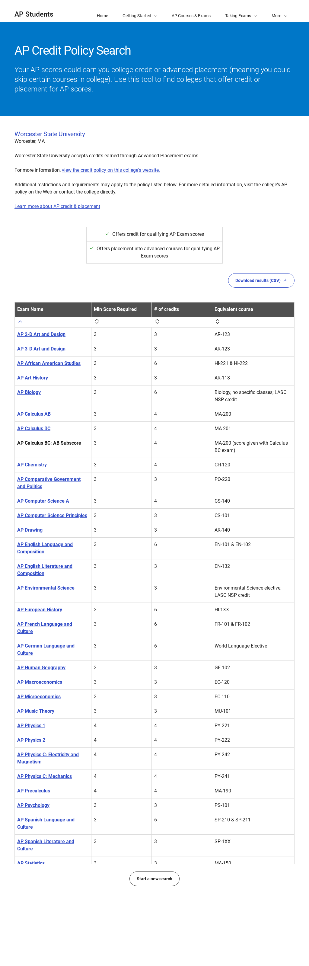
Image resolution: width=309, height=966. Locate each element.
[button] (279, 11)
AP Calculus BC (33, 428)
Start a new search (154, 936)
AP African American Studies (49, 363)
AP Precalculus (33, 791)
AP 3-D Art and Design (41, 349)
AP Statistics (31, 863)
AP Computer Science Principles (52, 515)
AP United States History (44, 899)
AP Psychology (33, 805)
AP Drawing (30, 530)
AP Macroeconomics (39, 682)
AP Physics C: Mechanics (44, 776)
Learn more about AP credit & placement (57, 206)
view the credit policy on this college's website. (111, 170)
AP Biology (29, 392)
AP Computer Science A (43, 501)
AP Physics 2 (31, 740)
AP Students (33, 14)
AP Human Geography (41, 667)
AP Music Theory (35, 711)
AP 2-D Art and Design (41, 334)
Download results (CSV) (261, 280)
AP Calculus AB (34, 414)
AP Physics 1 (31, 725)
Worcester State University (49, 134)
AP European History (39, 610)
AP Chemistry (32, 465)
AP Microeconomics (39, 696)
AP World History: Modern (45, 914)
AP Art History (32, 378)
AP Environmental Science (46, 588)
